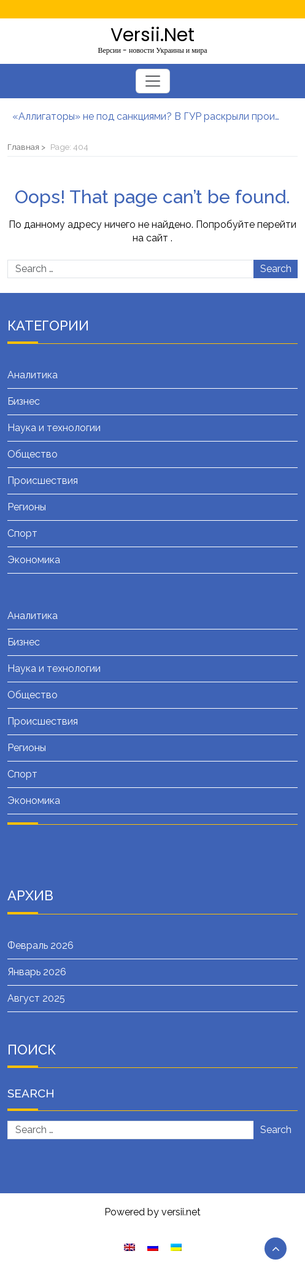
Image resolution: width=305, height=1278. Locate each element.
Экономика (33, 560)
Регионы (26, 507)
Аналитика (32, 375)
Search (275, 269)
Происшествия (42, 480)
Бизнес (23, 401)
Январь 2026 (36, 972)
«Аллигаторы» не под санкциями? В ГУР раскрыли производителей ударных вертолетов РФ (146, 116)
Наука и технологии (54, 428)
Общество (32, 454)
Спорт (22, 533)
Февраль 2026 (40, 945)
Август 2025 (36, 998)
